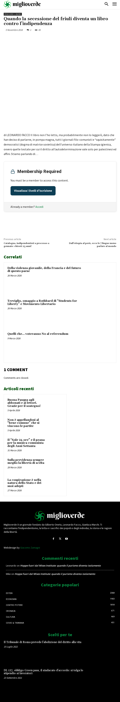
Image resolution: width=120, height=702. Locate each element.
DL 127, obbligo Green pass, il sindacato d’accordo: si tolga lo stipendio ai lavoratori (43, 672)
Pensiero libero (13, 14)
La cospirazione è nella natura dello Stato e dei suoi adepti (24, 483)
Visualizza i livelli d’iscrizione (33, 191)
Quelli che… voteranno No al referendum (37, 334)
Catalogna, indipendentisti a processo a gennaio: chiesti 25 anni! (26, 245)
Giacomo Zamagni (30, 547)
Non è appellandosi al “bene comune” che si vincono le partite (23, 423)
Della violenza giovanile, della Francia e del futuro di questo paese (44, 269)
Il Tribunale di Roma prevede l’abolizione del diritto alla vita (42, 642)
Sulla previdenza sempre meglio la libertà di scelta (25, 461)
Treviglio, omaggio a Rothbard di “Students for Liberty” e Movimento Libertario (42, 302)
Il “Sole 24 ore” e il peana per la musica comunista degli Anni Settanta (26, 443)
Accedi (39, 207)
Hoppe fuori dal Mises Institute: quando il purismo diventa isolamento (60, 565)
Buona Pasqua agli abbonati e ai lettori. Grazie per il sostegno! (24, 403)
